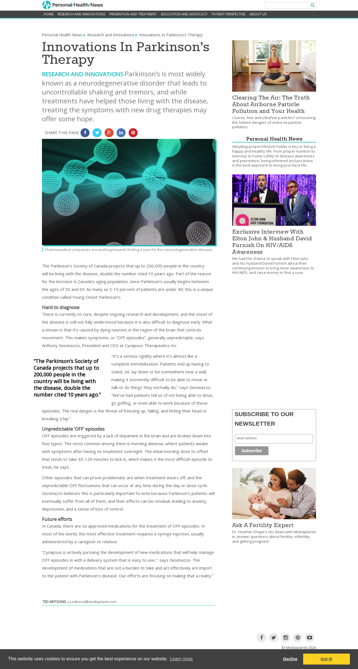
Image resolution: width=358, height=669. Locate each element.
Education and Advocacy (184, 14)
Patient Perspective (228, 14)
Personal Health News (62, 34)
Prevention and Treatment (133, 14)
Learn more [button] (181, 658)
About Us (257, 14)
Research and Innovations (81, 14)
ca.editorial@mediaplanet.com (91, 601)
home (48, 14)
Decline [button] (290, 659)
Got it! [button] (327, 659)
